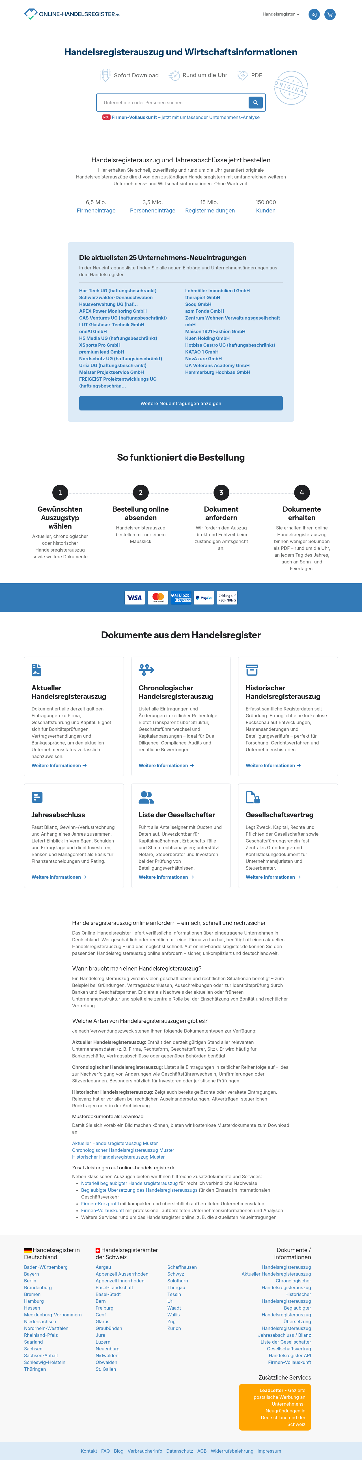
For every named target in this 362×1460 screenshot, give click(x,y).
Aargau (103, 1267)
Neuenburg (107, 1349)
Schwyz (175, 1274)
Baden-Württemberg (46, 1267)
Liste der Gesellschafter (285, 1342)
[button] (330, 14)
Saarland (33, 1342)
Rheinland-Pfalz (41, 1335)
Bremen (32, 1294)
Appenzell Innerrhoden (120, 1281)
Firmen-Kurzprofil (100, 1203)
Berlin (30, 1281)
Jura (100, 1335)
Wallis (173, 1315)
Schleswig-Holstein (44, 1362)
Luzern (103, 1342)
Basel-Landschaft (114, 1287)
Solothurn (177, 1281)
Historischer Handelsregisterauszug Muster (118, 1157)
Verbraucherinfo (145, 1451)
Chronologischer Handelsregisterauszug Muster (123, 1150)
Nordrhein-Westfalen (46, 1328)
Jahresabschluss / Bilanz (284, 1335)
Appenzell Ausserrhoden (122, 1274)
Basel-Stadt (108, 1294)
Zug (171, 1321)
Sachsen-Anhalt (41, 1355)
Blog (119, 1451)
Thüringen (35, 1369)
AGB (202, 1451)
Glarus (102, 1321)
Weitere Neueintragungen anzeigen (181, 403)
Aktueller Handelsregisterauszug (276, 1274)
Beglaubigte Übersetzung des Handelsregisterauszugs (139, 1190)
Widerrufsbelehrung (232, 1451)
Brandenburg (38, 1287)
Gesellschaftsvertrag (289, 1349)
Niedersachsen (40, 1321)
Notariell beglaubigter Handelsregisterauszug (129, 1183)
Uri (170, 1301)
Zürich (174, 1328)
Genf (101, 1315)
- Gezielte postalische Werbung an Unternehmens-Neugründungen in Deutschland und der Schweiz (279, 1407)
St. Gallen (106, 1369)
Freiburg (104, 1308)
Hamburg (34, 1301)
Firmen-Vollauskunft (102, 1210)
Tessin (174, 1294)
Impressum (269, 1451)
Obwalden (106, 1362)
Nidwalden (107, 1355)
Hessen (32, 1308)
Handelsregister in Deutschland (52, 1254)
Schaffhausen (182, 1267)
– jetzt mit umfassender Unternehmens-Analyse (186, 117)
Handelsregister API (290, 1355)
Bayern (31, 1274)
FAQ (105, 1451)
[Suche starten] (256, 102)
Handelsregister (279, 14)
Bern (101, 1301)
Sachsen (33, 1349)
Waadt (174, 1308)
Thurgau (176, 1287)
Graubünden (109, 1328)
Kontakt (89, 1451)
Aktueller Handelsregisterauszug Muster (115, 1143)
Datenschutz (179, 1451)
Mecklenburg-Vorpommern (53, 1315)
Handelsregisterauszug (286, 1267)
